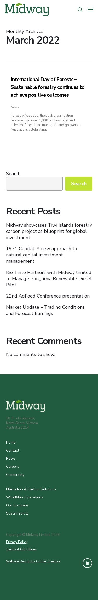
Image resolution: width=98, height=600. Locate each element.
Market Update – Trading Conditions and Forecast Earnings (45, 310)
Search (13, 173)
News (15, 107)
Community (15, 474)
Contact (12, 450)
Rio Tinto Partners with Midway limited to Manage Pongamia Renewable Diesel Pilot (49, 278)
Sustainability (17, 513)
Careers (12, 466)
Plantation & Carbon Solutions (31, 489)
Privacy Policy (16, 542)
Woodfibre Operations (24, 497)
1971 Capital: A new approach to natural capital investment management (41, 255)
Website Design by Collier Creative (33, 561)
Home (11, 442)
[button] (90, 9)
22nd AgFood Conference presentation (48, 296)
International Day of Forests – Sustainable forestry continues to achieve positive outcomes (47, 87)
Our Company (17, 505)
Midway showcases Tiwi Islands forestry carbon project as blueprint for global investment (49, 231)
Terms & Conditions (21, 549)
